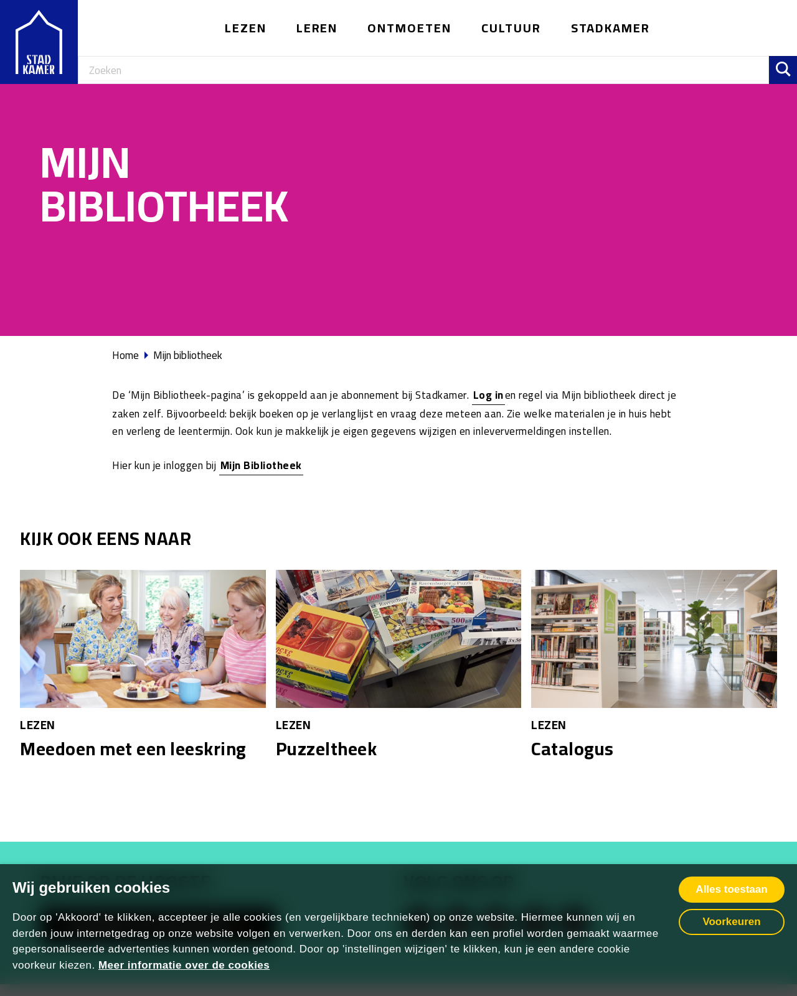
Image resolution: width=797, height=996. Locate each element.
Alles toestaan (731, 889)
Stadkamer (611, 27)
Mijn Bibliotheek (261, 465)
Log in (488, 395)
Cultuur (511, 27)
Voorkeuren (731, 922)
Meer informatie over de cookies (184, 965)
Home (125, 355)
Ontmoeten (409, 27)
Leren (317, 27)
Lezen (245, 27)
